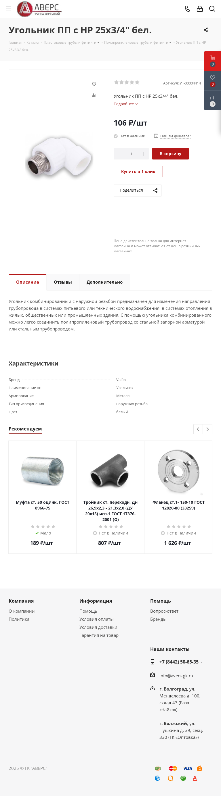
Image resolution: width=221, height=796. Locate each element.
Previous (198, 429)
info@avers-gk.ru (176, 675)
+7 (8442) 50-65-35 (179, 662)
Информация (95, 601)
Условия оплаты (96, 619)
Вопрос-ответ (164, 611)
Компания (21, 601)
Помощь (88, 611)
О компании (22, 611)
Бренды (158, 619)
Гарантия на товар (99, 635)
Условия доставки (98, 627)
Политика (19, 619)
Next (207, 429)
